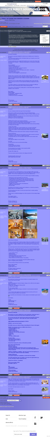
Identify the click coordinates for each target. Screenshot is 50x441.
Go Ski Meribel (3, 52)
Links (7, 419)
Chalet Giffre (2, 107)
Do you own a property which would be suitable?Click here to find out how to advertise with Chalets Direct (25, 50)
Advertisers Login (22, 415)
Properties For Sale (30, 5)
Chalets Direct (12, 20)
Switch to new (38, 1)
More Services (43, 5)
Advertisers (37, 5)
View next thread (46, 23)
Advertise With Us (9, 422)
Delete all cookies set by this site (6, 406)
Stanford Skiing (3, 377)
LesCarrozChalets (4, 310)
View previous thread (38, 23)
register (12, 15)
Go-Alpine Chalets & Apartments (4, 208)
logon (9, 15)
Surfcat (6, 20)
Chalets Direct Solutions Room (14, 26)
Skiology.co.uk (3, 275)
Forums (2, 13)
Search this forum (4, 402)
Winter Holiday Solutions (28, 26)
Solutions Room (16, 5)
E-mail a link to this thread (5, 404)
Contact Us (8, 415)
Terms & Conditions (22, 419)
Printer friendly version (5, 403)
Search (5, 13)
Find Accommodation (9, 5)
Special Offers (23, 5)
